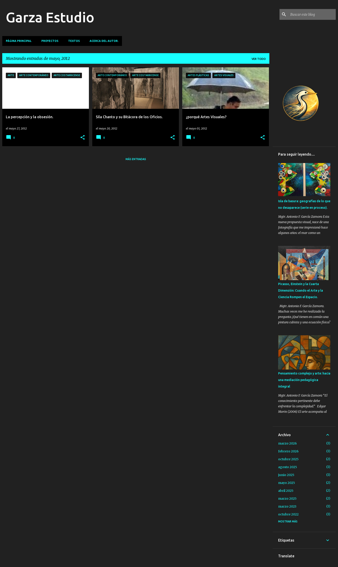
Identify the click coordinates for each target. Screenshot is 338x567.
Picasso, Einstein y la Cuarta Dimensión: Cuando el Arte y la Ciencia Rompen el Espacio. (300, 290)
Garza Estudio (50, 17)
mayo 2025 (286, 483)
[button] (82, 138)
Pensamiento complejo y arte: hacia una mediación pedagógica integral (304, 380)
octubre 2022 (288, 514)
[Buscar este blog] (312, 14)
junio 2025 (286, 475)
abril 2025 (285, 491)
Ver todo (259, 58)
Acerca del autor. (104, 40)
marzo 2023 (287, 506)
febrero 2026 (288, 451)
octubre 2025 (288, 459)
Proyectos (49, 40)
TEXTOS (74, 40)
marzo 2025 (287, 499)
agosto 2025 (287, 467)
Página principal (19, 40)
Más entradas (136, 159)
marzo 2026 (287, 443)
